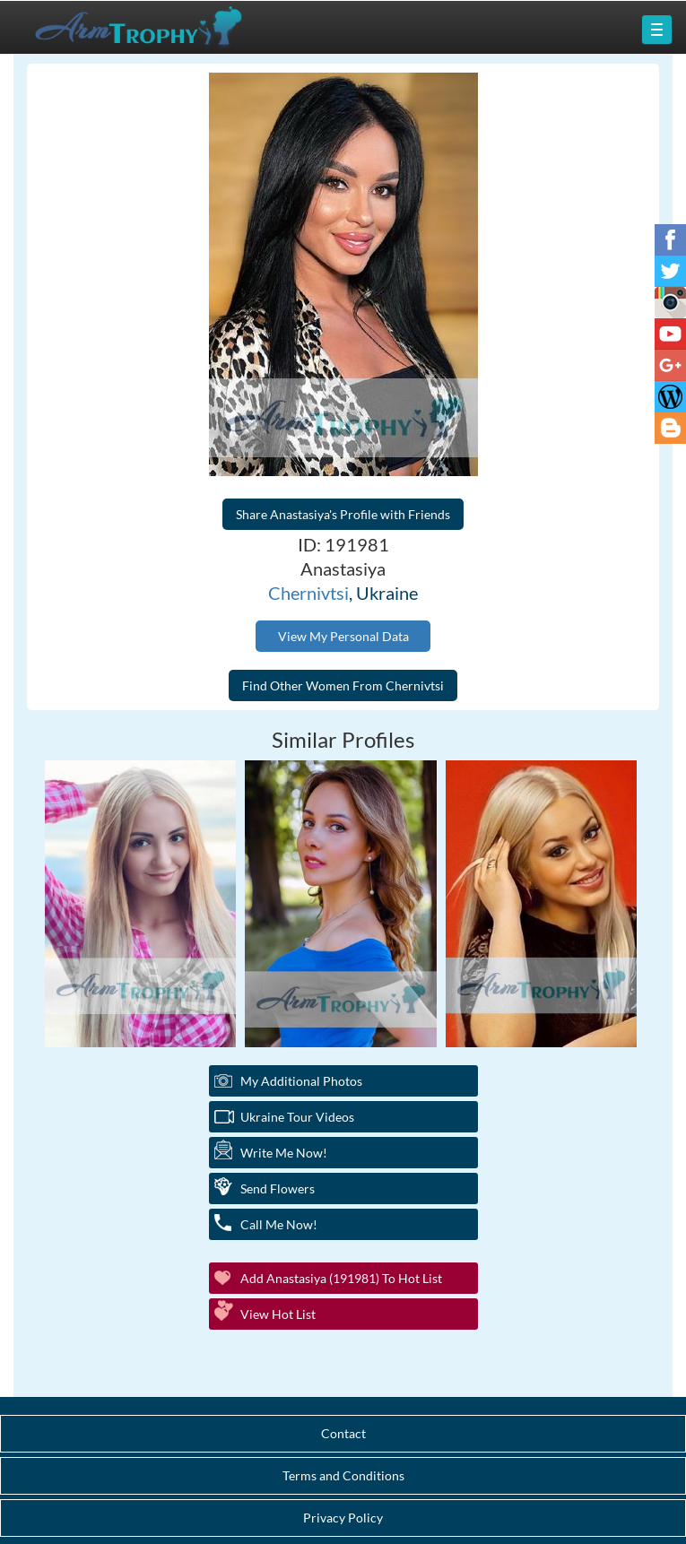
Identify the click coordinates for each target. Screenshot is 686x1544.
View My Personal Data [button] (343, 636)
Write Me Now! (283, 1152)
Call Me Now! (278, 1224)
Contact (343, 1433)
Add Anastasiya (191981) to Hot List (341, 1278)
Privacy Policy (343, 1517)
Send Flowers (277, 1188)
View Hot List (278, 1314)
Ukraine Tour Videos (297, 1116)
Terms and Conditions (343, 1475)
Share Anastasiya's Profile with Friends (343, 514)
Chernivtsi (308, 592)
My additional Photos (301, 1081)
